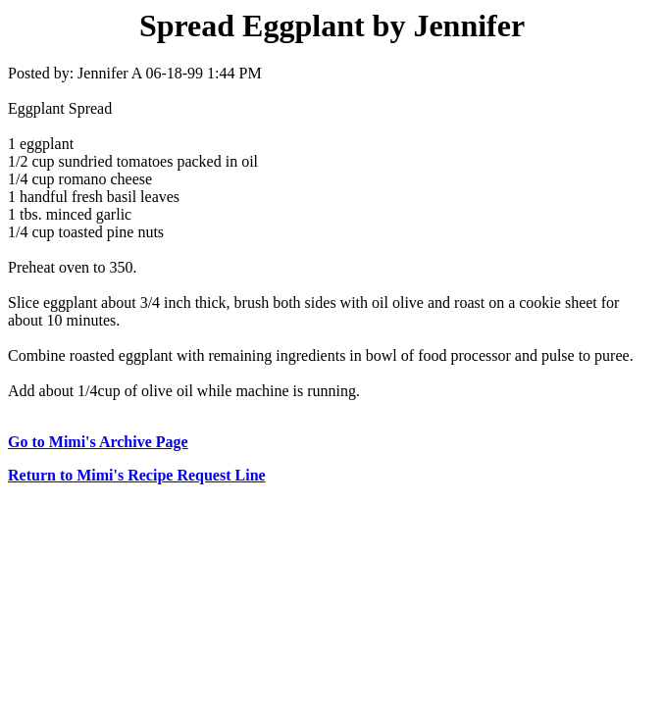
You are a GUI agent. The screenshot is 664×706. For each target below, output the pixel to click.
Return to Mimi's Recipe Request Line (137, 475)
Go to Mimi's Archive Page (98, 441)
